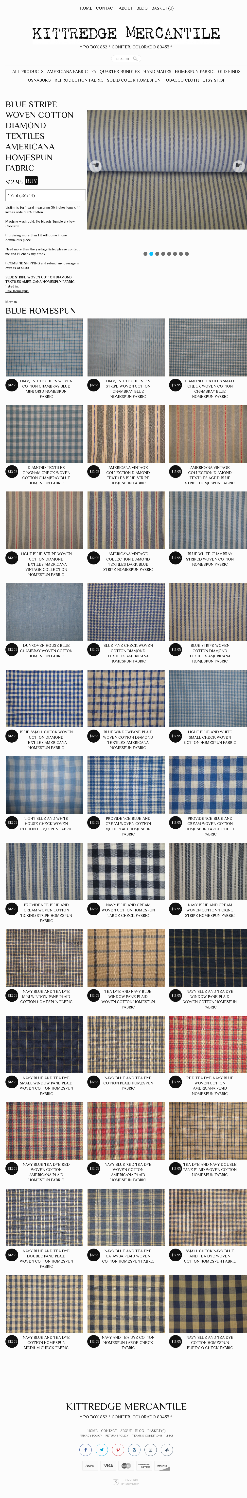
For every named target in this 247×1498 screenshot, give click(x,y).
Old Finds (229, 71)
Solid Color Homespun (133, 80)
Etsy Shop (213, 80)
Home (86, 8)
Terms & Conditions (147, 1435)
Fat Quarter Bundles (115, 71)
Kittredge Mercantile (126, 1406)
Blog (142, 8)
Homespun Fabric (194, 71)
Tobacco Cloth (181, 80)
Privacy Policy (91, 1435)
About (126, 8)
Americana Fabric (67, 71)
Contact (105, 8)
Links (169, 1435)
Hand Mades (157, 71)
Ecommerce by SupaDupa (130, 1482)
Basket (162, 8)
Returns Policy (117, 1435)
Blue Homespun (17, 291)
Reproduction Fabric (79, 80)
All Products (28, 71)
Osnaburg (39, 80)
